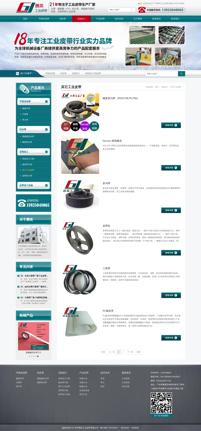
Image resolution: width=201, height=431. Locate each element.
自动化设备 (84, 390)
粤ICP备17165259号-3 (109, 428)
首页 (156, 87)
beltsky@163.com (164, 381)
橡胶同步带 (42, 382)
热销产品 (26, 315)
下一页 (130, 352)
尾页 (139, 352)
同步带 (63, 73)
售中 (103, 382)
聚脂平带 (20, 378)
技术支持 (105, 373)
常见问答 (26, 267)
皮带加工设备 (64, 394)
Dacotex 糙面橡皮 (112, 140)
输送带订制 (63, 382)
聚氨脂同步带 (43, 378)
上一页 (112, 352)
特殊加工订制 (64, 378)
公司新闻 (126, 378)
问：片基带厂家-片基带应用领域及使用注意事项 (35, 298)
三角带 (106, 268)
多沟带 (106, 183)
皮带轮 (106, 225)
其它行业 (83, 394)
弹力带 (19, 386)
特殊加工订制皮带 (93, 73)
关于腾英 (26, 219)
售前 (103, 378)
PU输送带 (108, 310)
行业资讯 (126, 382)
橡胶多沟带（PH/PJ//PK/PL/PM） (121, 98)
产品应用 (83, 373)
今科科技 (135, 428)
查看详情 (171, 125)
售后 (103, 386)
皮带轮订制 (63, 390)
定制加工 (76, 73)
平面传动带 (50, 73)
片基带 (19, 382)
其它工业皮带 (176, 87)
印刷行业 (83, 378)
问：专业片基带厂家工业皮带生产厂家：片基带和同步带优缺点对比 (35, 276)
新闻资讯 (126, 373)
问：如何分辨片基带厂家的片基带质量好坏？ (35, 287)
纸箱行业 (83, 386)
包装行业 (83, 382)
